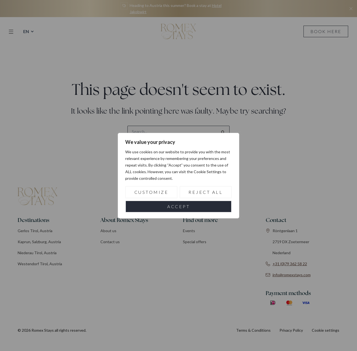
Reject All (205, 192)
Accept (178, 206)
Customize (151, 192)
